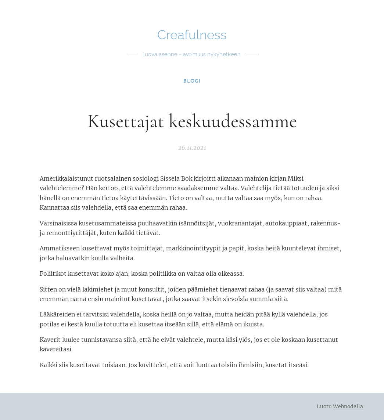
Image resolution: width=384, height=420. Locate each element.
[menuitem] (192, 81)
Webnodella (348, 406)
